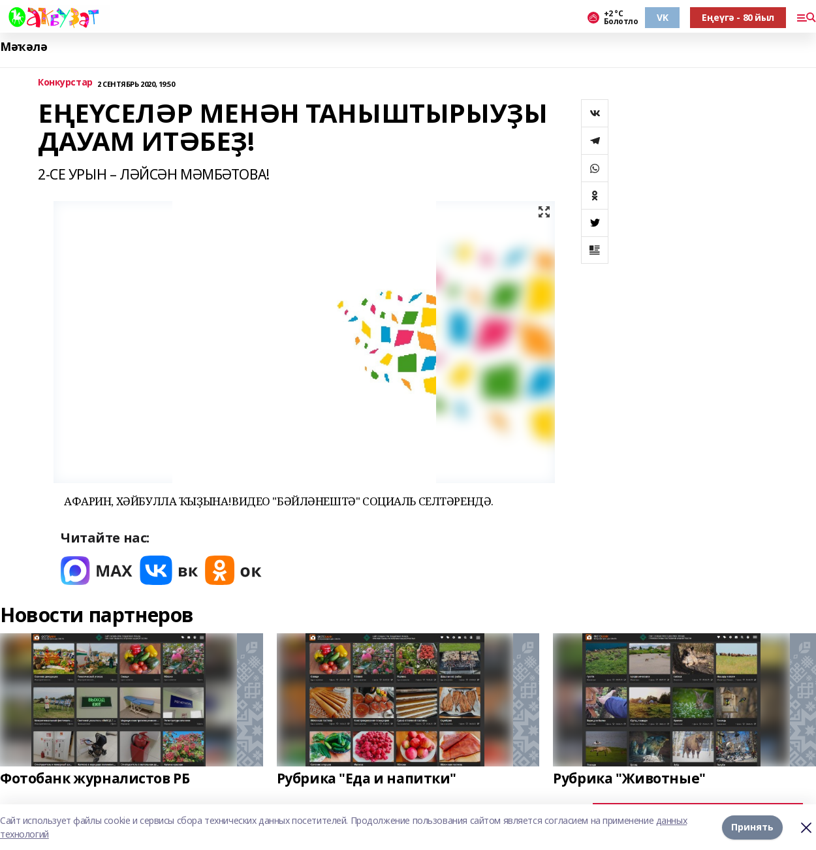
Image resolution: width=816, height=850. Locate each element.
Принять (752, 827)
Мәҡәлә (23, 47)
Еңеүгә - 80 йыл (738, 17)
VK (662, 17)
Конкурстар (65, 82)
